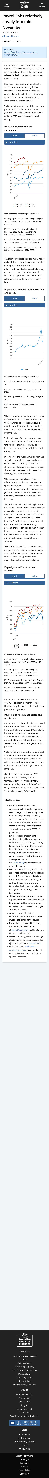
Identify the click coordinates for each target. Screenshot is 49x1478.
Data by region (24, 1363)
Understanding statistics (24, 1384)
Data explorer (24, 1374)
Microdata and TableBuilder (24, 1370)
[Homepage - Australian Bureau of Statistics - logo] (24, 5)
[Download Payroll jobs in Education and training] (24, 583)
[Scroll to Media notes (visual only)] (22, 800)
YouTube (26, 1449)
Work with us (24, 1398)
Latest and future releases (24, 1356)
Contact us (24, 1412)
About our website (24, 1394)
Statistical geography (24, 1366)
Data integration (24, 1377)
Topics (24, 1359)
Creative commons (24, 1455)
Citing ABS (24, 1405)
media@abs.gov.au (20, 930)
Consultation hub (24, 1409)
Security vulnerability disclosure (24, 1416)
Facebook (26, 1434)
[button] (6, 5)
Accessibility (24, 1470)
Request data (25, 1381)
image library (35, 943)
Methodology (19, 862)
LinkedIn (26, 1445)
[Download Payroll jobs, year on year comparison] (24, 142)
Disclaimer (24, 1463)
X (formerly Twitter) (26, 1441)
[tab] (15, 136)
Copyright (24, 1459)
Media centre (24, 1401)
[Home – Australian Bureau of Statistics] (25, 1340)
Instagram (25, 1438)
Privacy (24, 1466)
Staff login (24, 1473)
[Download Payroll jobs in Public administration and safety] (24, 305)
